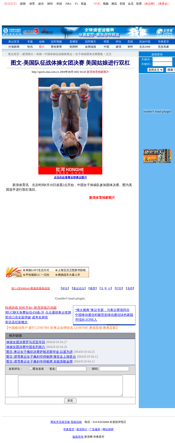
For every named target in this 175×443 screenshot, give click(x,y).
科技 (59, 3)
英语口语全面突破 (18, 317)
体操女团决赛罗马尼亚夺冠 (25, 342)
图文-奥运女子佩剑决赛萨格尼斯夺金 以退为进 (39, 352)
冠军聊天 (90, 41)
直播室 (73, 41)
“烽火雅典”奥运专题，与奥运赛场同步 (102, 310)
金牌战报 (90, 46)
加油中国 (144, 41)
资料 (130, 46)
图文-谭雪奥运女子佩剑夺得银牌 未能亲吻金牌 (39, 361)
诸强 (118, 46)
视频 (106, 3)
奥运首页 (13, 41)
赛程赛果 (56, 46)
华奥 (97, 3)
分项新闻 (13, 46)
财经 (50, 3)
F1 (76, 3)
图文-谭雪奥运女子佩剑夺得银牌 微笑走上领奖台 (41, 356)
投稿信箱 (76, 426)
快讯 (30, 46)
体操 (39, 54)
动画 (42, 41)
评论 (118, 41)
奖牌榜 (73, 46)
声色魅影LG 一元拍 (37, 274)
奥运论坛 (78, 288)
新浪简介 (82, 433)
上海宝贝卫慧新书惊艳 (72, 270)
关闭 (130, 288)
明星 (106, 41)
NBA (68, 3)
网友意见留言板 (60, 426)
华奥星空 (163, 41)
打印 (119, 288)
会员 (130, 3)
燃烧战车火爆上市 (69, 274)
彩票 (139, 3)
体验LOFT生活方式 (37, 270)
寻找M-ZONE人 (86, 319)
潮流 (114, 3)
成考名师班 (40, 317)
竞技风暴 (163, 46)
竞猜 (122, 3)
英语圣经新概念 (16, 322)
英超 (83, 3)
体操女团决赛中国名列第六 (25, 347)
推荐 (92, 288)
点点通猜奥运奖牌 (58, 312)
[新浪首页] (10, 3)
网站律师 (108, 433)
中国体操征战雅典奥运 (58, 54)
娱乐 (41, 3)
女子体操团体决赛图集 (89, 54)
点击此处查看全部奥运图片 (70, 177)
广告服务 (94, 433)
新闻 (23, 3)
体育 (32, 3)
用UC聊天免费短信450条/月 (24, 312)
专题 (30, 41)
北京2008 (144, 46)
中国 (106, 46)
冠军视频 (56, 41)
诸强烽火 (27, 54)
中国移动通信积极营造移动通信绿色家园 (104, 315)
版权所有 (78, 441)
